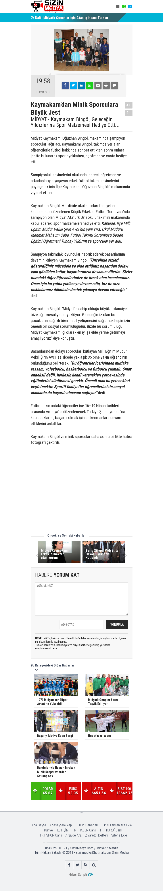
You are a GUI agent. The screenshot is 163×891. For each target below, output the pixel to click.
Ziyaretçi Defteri (96, 835)
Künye (48, 830)
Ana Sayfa (38, 825)
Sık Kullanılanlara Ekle (117, 825)
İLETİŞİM (62, 830)
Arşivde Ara (73, 835)
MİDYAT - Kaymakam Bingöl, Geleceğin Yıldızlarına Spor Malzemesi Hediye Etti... (75, 122)
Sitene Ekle (119, 835)
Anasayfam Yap (61, 825)
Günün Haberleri (86, 825)
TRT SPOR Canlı (51, 835)
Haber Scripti (78, 874)
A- (128, 113)
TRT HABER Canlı (84, 830)
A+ (128, 105)
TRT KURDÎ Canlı (111, 830)
